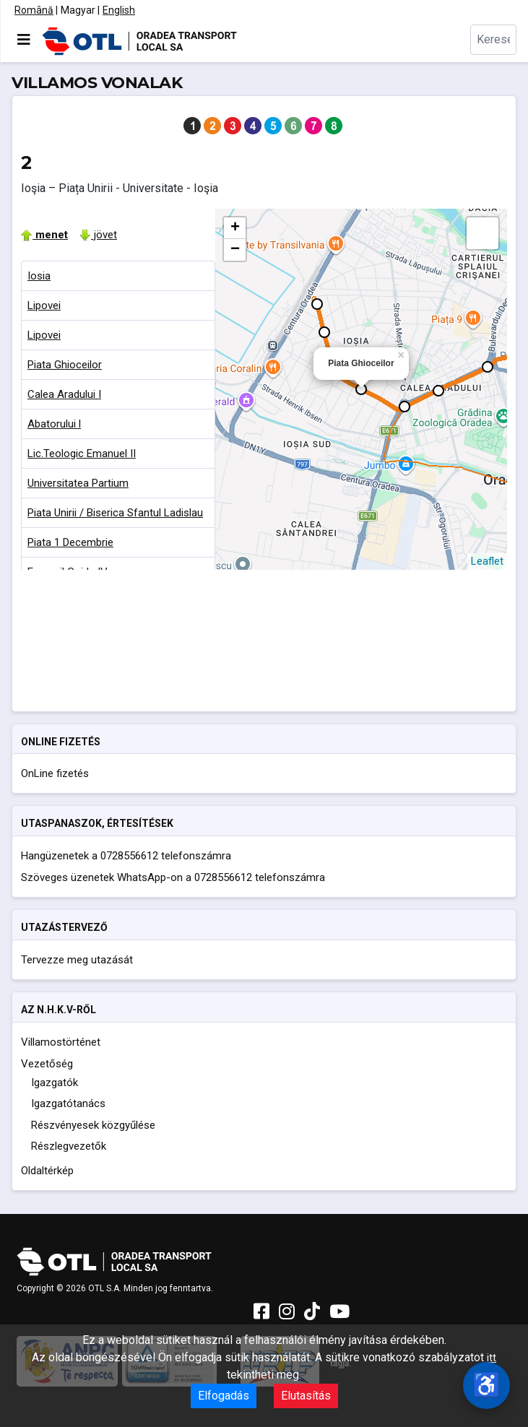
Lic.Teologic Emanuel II (81, 453)
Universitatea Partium (78, 483)
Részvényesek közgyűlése (93, 1125)
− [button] (235, 250)
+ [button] (235, 228)
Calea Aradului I (64, 394)
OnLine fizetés (55, 773)
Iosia (39, 275)
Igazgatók (54, 1082)
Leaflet (487, 561)
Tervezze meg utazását (77, 959)
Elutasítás (306, 1395)
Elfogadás (223, 1395)
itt (491, 1357)
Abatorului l (54, 423)
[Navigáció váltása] (24, 40)
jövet (98, 234)
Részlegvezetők (68, 1146)
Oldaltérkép (47, 1170)
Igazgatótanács (68, 1103)
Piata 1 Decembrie (70, 542)
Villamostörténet (60, 1042)
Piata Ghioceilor (64, 364)
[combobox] (493, 40)
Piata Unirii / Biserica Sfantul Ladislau (115, 512)
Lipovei (44, 305)
